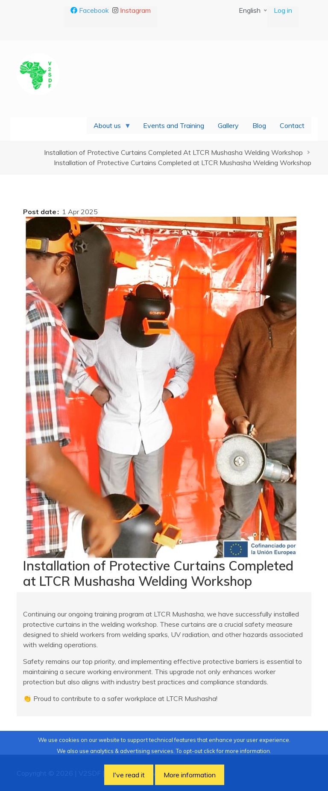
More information (190, 775)
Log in (283, 10)
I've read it (129, 775)
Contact (292, 125)
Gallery (228, 125)
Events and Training (173, 125)
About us (109, 127)
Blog (259, 125)
